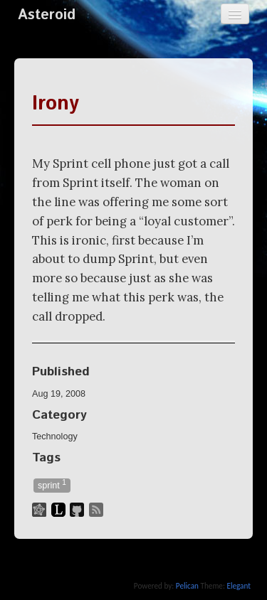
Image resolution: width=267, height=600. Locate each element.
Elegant (238, 586)
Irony (55, 104)
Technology (55, 436)
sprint (52, 484)
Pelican (187, 586)
